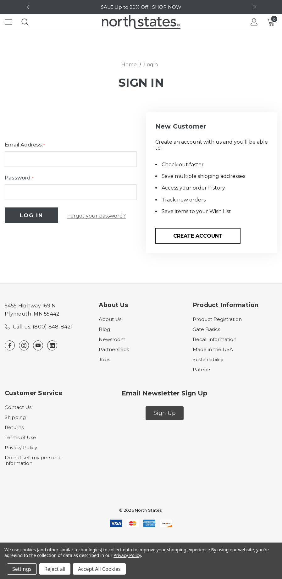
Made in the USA (213, 350)
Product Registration (217, 320)
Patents (202, 370)
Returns (14, 428)
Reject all (54, 568)
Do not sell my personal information (33, 460)
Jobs (104, 360)
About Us (110, 320)
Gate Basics (206, 330)
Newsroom (112, 340)
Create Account (198, 236)
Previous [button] (28, 7)
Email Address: (24, 145)
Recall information (214, 340)
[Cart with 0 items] (272, 22)
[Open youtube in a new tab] (38, 346)
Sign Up (164, 413)
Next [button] (253, 7)
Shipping (15, 418)
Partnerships (114, 350)
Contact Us (18, 408)
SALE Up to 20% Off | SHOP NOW (141, 7)
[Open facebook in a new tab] (10, 346)
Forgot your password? (96, 216)
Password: (19, 178)
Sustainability (208, 360)
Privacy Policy (21, 448)
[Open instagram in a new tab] (24, 346)
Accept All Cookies (99, 568)
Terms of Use (20, 438)
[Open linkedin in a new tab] (52, 346)
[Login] (254, 21)
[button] (165, 413)
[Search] (25, 22)
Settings (21, 568)
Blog (104, 330)
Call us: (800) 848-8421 (43, 327)
